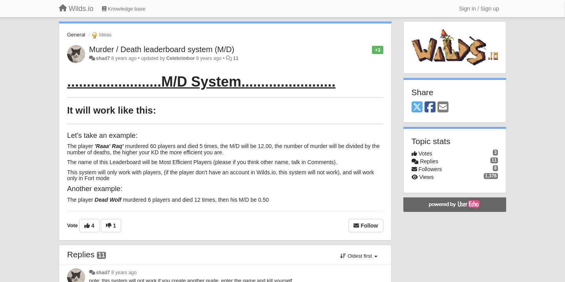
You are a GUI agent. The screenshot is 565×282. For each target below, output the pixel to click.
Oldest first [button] (358, 256)
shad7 (103, 58)
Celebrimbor (180, 58)
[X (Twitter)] (417, 107)
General (76, 35)
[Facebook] (430, 107)
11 (236, 58)
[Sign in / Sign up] (479, 8)
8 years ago (124, 272)
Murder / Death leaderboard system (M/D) (161, 49)
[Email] (442, 107)
